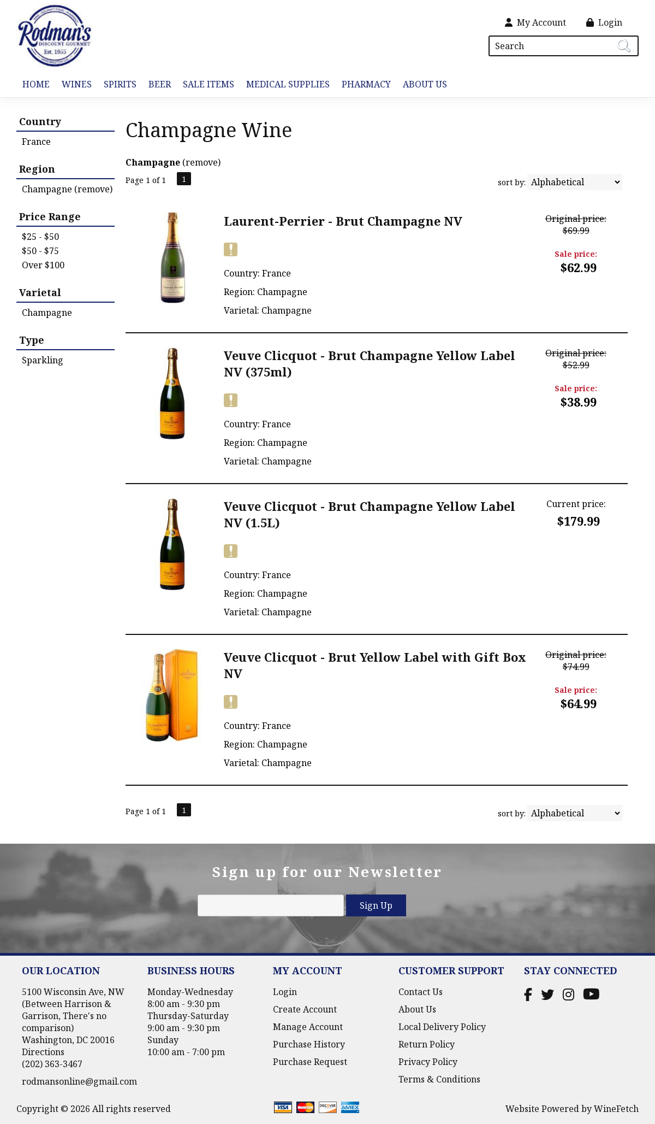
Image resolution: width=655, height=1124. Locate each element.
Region (37, 168)
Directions (43, 1052)
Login (604, 22)
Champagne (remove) (67, 189)
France (36, 142)
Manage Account (308, 1027)
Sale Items (208, 84)
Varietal (40, 292)
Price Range (50, 216)
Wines (74, 85)
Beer (156, 85)
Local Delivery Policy (442, 1027)
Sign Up (376, 905)
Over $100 (43, 265)
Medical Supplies (288, 84)
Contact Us (420, 992)
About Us (422, 85)
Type (31, 339)
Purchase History (309, 1044)
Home (36, 84)
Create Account (305, 1009)
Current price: (576, 504)
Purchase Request (310, 1062)
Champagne (47, 313)
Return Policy (426, 1044)
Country (40, 121)
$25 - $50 (40, 237)
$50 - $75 (40, 251)
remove (202, 162)
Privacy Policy (427, 1062)
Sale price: (576, 254)
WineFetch (616, 1109)
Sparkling (42, 360)
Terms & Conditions (439, 1079)
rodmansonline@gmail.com (79, 1081)
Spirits (117, 85)
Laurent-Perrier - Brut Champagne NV (343, 221)
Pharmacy (366, 84)
